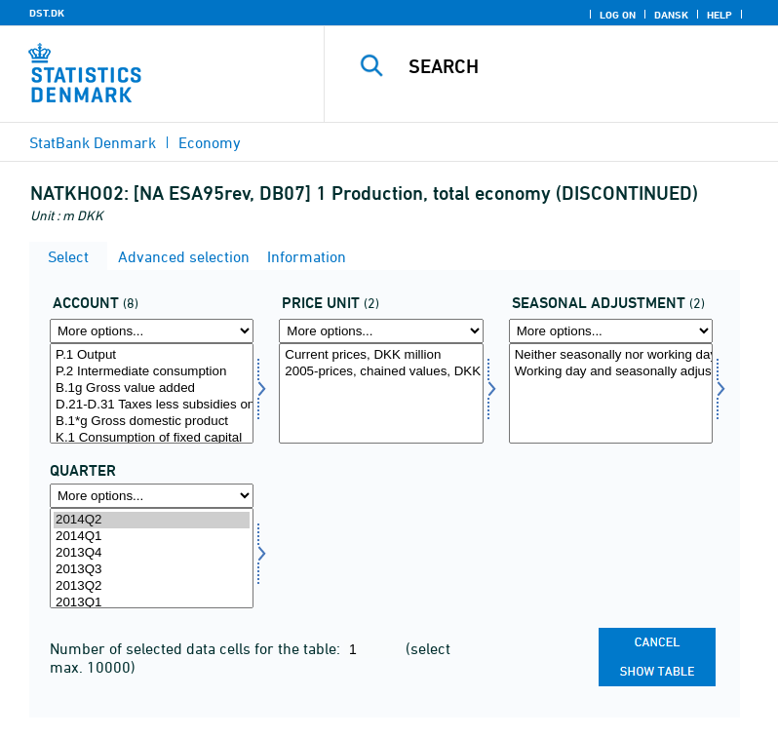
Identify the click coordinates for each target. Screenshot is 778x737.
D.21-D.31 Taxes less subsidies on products (152, 405)
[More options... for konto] (151, 331)
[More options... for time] (151, 496)
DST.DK (46, 12)
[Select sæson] (611, 393)
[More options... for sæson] (611, 331)
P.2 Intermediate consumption (152, 372)
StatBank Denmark (92, 142)
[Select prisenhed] (381, 393)
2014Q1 (152, 536)
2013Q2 (152, 586)
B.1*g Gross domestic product (152, 421)
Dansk (671, 14)
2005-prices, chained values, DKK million (381, 372)
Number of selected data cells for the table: (197, 648)
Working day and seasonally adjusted (611, 372)
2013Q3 (152, 570)
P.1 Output (152, 355)
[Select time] (151, 558)
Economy (209, 142)
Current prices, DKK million (381, 355)
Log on (618, 14)
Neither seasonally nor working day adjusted (611, 355)
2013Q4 (152, 553)
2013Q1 (152, 603)
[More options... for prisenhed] (381, 331)
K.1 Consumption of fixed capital (152, 438)
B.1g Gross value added (152, 388)
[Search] (580, 66)
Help (719, 14)
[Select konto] (151, 393)
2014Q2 (152, 520)
